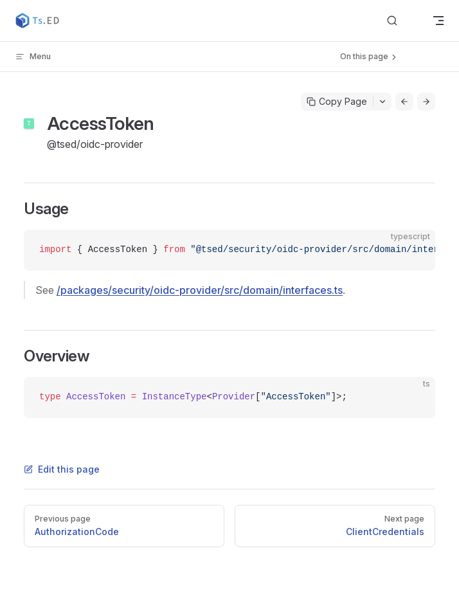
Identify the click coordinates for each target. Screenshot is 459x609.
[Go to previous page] (404, 102)
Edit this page (62, 469)
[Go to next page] (426, 102)
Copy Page (337, 101)
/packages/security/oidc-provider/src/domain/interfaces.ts (200, 290)
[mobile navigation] (438, 20)
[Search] (402, 21)
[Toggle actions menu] (383, 102)
